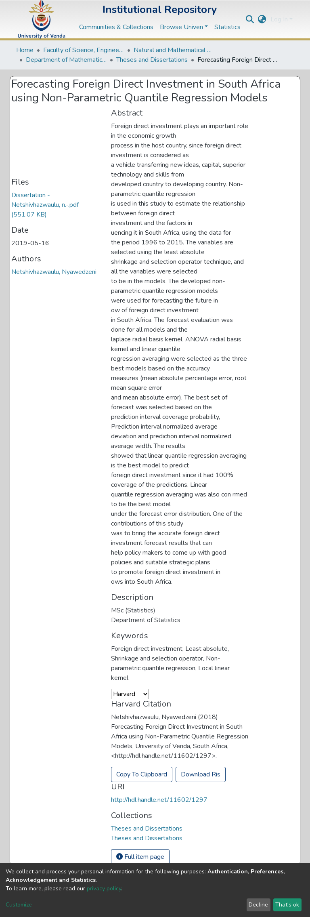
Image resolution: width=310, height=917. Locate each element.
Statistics (227, 27)
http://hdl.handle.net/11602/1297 (159, 799)
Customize (19, 905)
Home (25, 50)
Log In (279, 19)
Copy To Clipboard (141, 774)
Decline (258, 905)
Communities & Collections (116, 27)
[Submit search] (250, 19)
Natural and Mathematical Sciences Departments (174, 50)
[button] (262, 19)
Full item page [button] (140, 856)
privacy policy (104, 888)
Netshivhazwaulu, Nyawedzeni (53, 271)
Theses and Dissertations (152, 59)
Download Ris (200, 774)
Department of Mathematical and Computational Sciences (66, 59)
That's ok (287, 905)
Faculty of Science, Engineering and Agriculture (83, 50)
